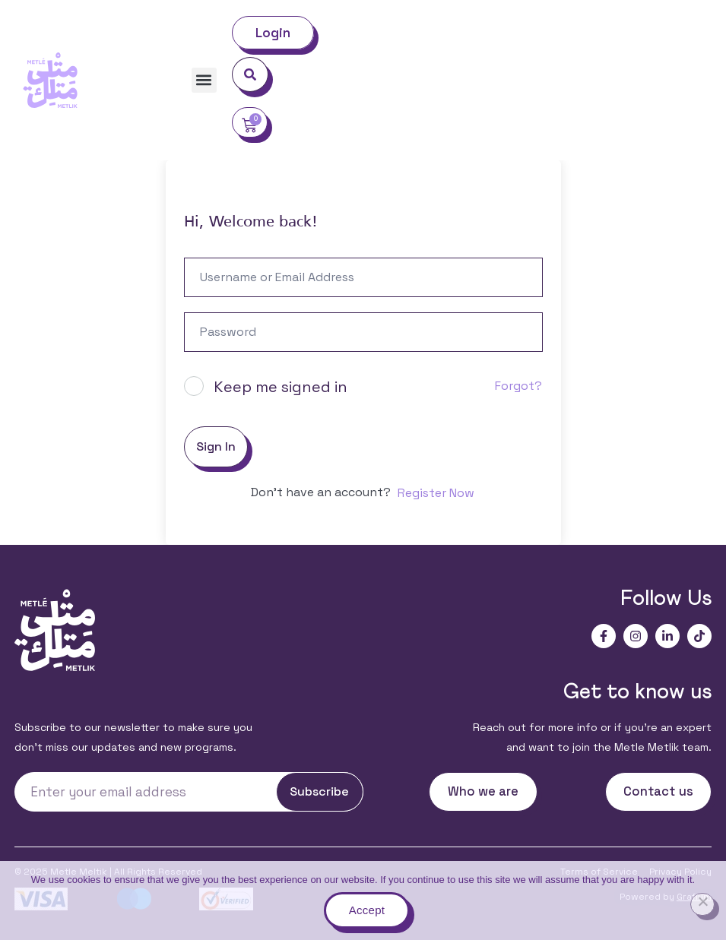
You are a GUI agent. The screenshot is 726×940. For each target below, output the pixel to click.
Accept (367, 910)
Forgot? (518, 386)
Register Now (436, 493)
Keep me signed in (280, 387)
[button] (204, 80)
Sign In (216, 446)
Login (273, 32)
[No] (702, 904)
